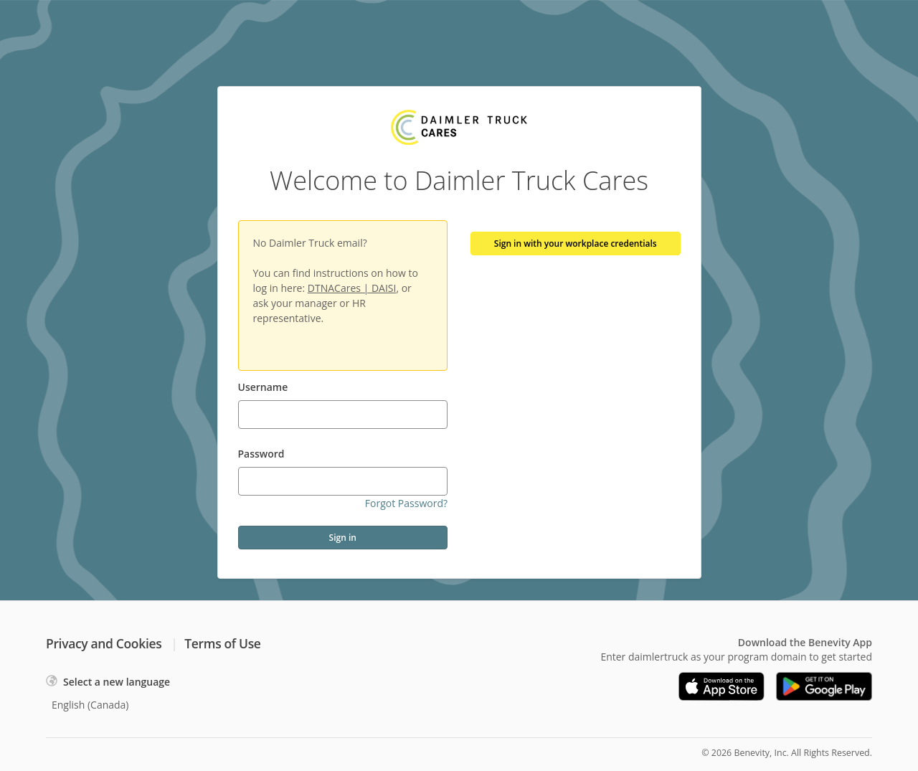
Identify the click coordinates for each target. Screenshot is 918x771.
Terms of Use (222, 643)
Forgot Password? (406, 503)
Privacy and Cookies (103, 643)
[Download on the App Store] (721, 686)
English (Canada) (90, 704)
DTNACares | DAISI (352, 288)
